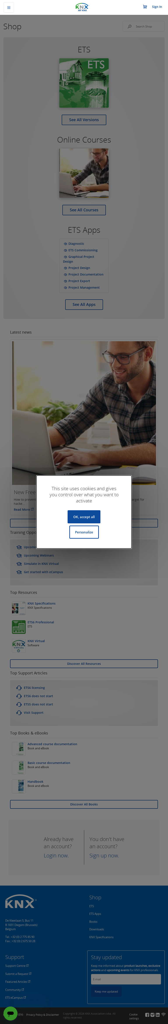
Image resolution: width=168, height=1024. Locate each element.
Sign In (157, 7)
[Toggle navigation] (9, 7)
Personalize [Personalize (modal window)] (84, 532)
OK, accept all (84, 517)
